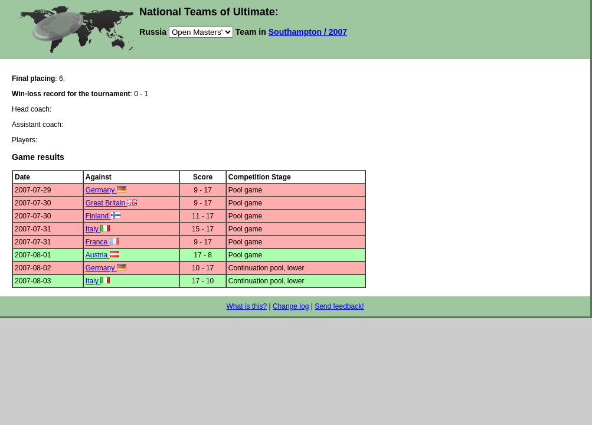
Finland (103, 216)
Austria (102, 255)
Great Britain (111, 203)
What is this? (246, 306)
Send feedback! (339, 306)
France (102, 242)
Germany (106, 190)
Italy (98, 229)
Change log (291, 306)
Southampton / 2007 (308, 32)
